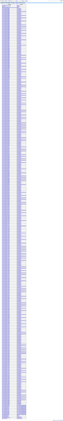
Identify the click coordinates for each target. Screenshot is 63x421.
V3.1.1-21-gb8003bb (60, 420)
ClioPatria (54, 420)
